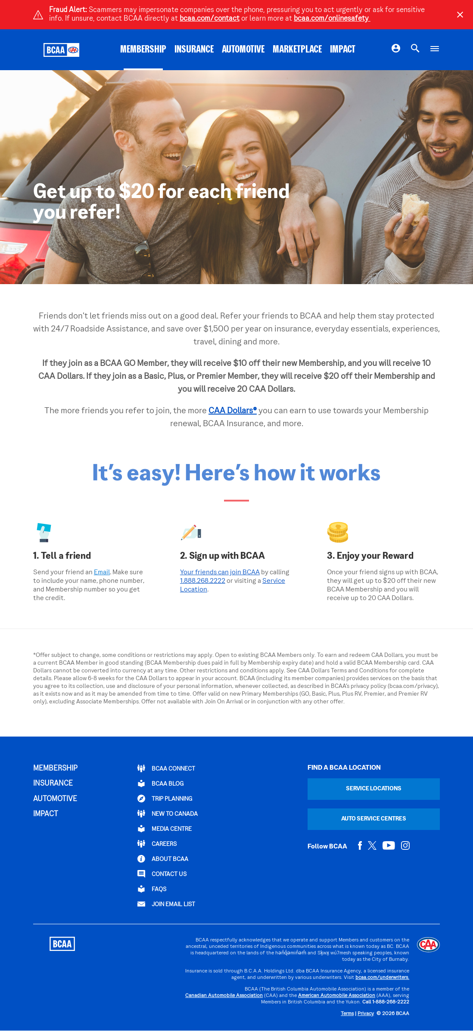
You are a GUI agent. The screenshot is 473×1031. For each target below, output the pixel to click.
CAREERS (157, 844)
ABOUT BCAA (162, 859)
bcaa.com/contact (210, 18)
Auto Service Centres (373, 819)
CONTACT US (162, 874)
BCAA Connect (166, 768)
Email (102, 573)
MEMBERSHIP (143, 50)
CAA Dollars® (232, 411)
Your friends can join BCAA (220, 573)
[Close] (460, 14)
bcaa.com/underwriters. (382, 977)
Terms (347, 1014)
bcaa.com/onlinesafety (332, 18)
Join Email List (166, 904)
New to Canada (167, 813)
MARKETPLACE (297, 50)
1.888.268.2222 (202, 581)
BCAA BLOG (160, 783)
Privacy (366, 1014)
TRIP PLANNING (164, 798)
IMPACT (342, 50)
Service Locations (373, 789)
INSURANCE (194, 50)
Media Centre (164, 829)
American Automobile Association (336, 996)
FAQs (151, 889)
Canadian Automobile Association (224, 996)
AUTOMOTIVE (243, 50)
